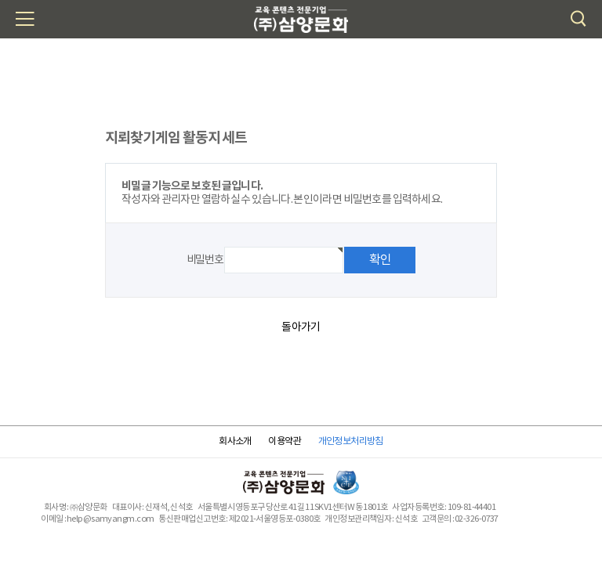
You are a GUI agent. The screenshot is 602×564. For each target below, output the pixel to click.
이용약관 (284, 441)
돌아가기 (300, 327)
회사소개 (235, 441)
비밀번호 (205, 260)
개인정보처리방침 (350, 441)
